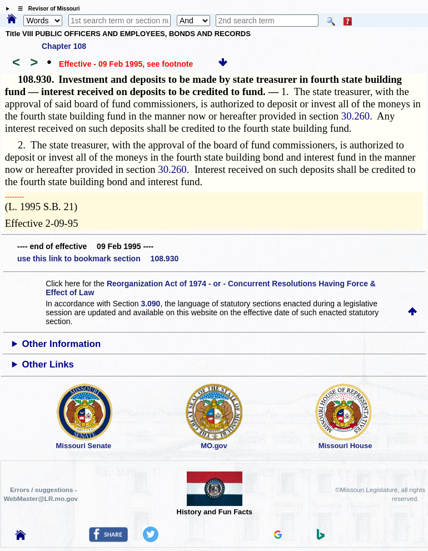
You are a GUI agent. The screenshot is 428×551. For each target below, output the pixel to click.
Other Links (48, 364)
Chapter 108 (64, 46)
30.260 (355, 116)
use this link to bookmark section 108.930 (97, 258)
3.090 (150, 303)
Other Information (61, 344)
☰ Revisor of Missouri (46, 9)
